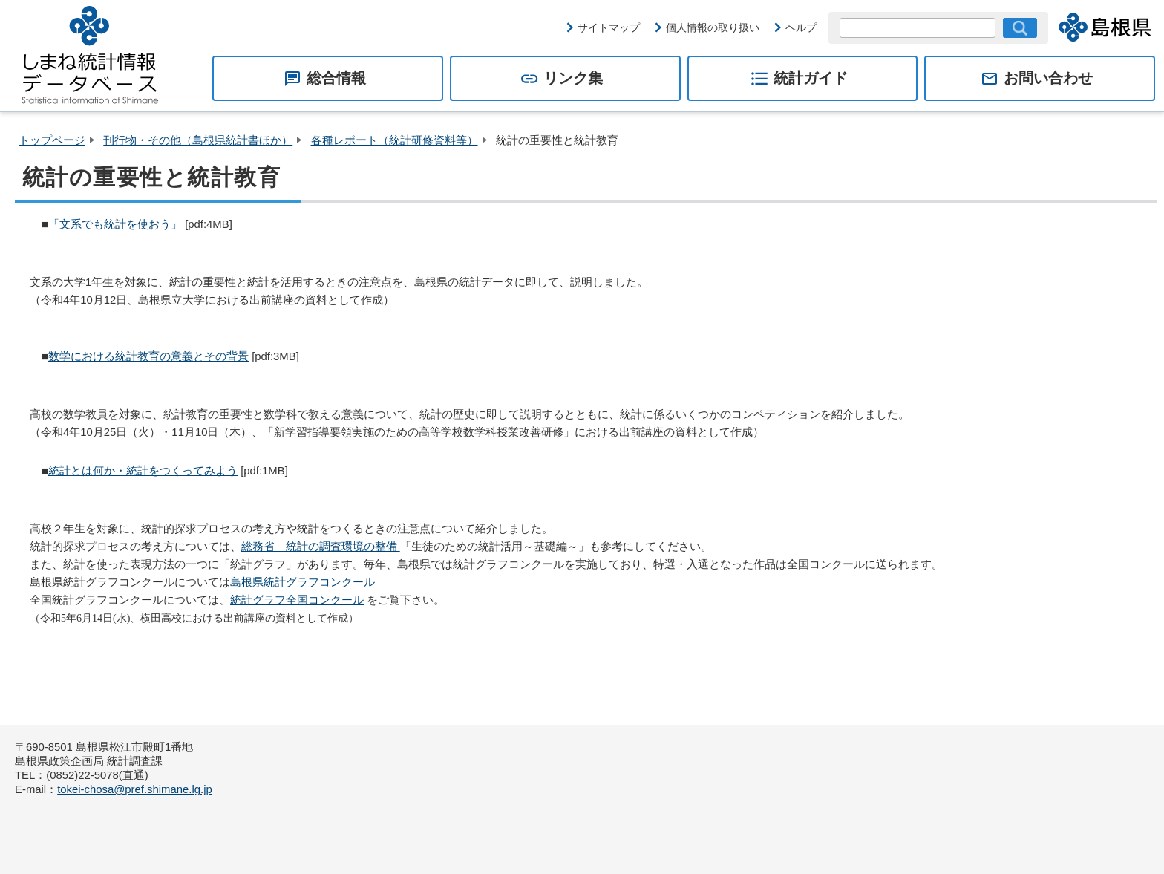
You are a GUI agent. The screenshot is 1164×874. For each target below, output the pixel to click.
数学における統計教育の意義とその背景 (148, 356)
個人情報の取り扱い (712, 27)
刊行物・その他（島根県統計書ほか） (197, 140)
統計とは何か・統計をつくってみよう (143, 471)
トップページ (52, 140)
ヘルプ (801, 27)
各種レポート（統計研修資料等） (394, 140)
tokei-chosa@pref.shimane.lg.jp (134, 789)
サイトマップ (609, 27)
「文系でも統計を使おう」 (115, 224)
